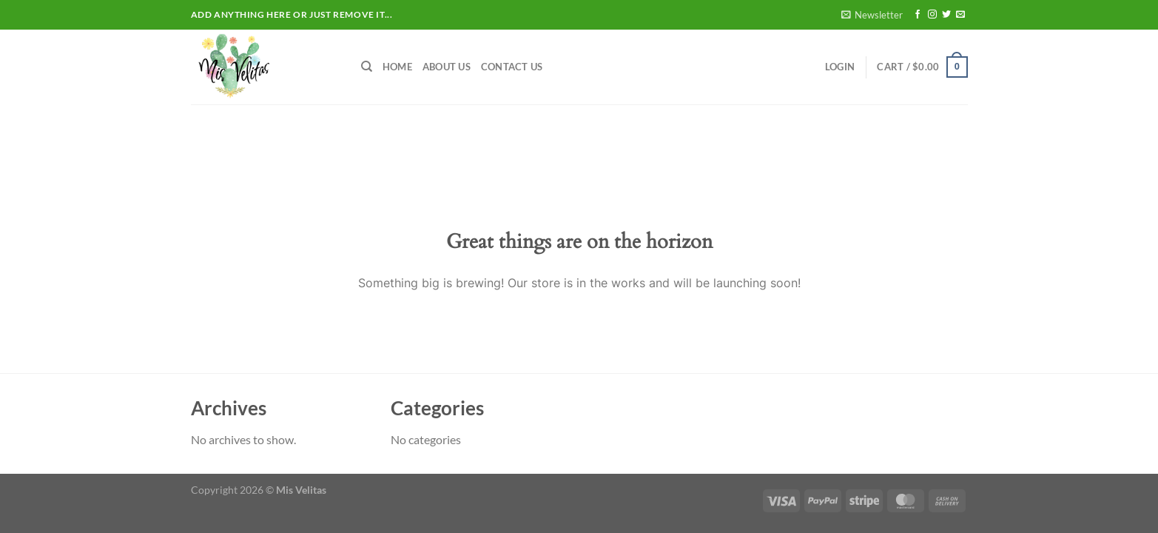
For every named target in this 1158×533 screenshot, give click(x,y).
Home (397, 67)
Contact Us (512, 67)
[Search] (366, 67)
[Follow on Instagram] (932, 15)
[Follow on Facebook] (917, 15)
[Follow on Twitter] (946, 15)
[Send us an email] (960, 15)
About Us (447, 67)
